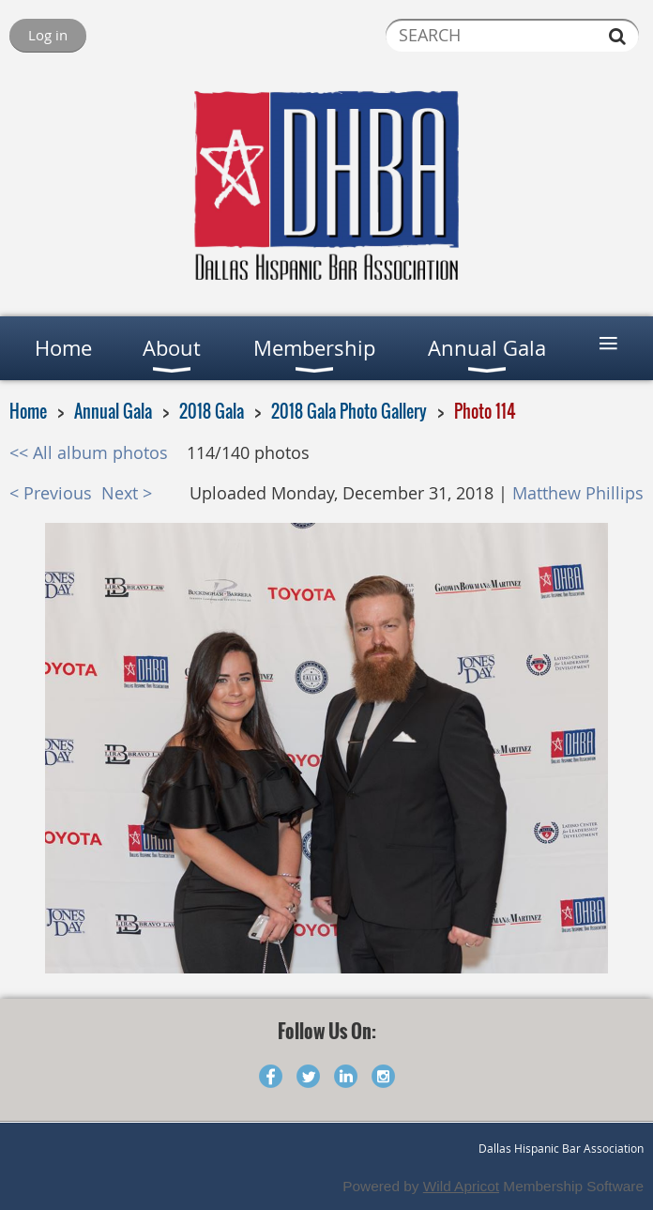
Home (28, 411)
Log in (48, 34)
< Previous (50, 493)
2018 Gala (211, 411)
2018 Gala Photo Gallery (349, 411)
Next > (126, 493)
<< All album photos (88, 453)
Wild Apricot (461, 1186)
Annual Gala (113, 411)
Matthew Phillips (578, 493)
